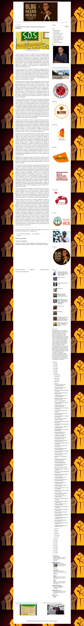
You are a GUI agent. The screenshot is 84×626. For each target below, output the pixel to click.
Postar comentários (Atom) (24, 271)
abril (55, 531)
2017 (54, 542)
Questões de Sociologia (55, 22)
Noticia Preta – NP (57, 590)
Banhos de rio (60, 288)
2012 (54, 550)
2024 (54, 366)
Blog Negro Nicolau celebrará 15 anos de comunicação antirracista (62, 295)
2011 (54, 552)
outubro (56, 378)
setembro (56, 379)
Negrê (54, 580)
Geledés (55, 575)
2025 (54, 365)
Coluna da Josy (56, 40)
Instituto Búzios (56, 556)
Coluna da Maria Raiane (58, 39)
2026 (54, 363)
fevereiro (56, 535)
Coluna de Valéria (56, 30)
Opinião (19, 235)
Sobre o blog (47, 22)
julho (55, 383)
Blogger (55, 621)
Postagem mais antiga (44, 269)
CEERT (54, 596)
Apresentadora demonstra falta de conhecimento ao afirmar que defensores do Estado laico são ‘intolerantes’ (63, 301)
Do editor (34, 22)
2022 (54, 370)
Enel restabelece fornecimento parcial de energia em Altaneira (62, 564)
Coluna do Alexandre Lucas (58, 37)
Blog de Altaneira (56, 562)
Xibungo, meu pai (61, 277)
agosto (55, 381)
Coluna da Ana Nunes (57, 34)
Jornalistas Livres (33, 231)
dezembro (56, 374)
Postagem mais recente (20, 269)
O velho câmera (61, 306)
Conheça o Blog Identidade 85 (60, 400)
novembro (56, 376)
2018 (54, 540)
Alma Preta (55, 595)
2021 (54, 371)
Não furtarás (60, 311)
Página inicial (32, 269)
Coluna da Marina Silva (57, 42)
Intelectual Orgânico (57, 585)
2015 (54, 545)
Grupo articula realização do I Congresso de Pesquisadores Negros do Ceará (60, 572)
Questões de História (64, 22)
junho (55, 528)
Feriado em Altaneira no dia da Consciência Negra (23, 22)
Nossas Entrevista (41, 22)
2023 (54, 368)
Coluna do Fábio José (57, 36)
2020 (54, 373)
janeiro (55, 536)
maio (55, 530)
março (55, 533)
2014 (54, 547)
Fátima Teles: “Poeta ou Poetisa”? (60, 467)
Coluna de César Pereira (58, 33)
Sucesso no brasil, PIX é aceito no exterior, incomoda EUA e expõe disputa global (59, 558)
